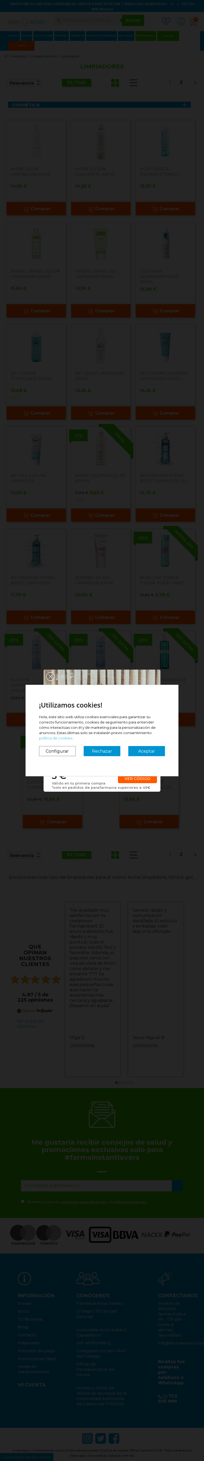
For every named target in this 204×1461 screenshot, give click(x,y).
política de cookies (55, 738)
